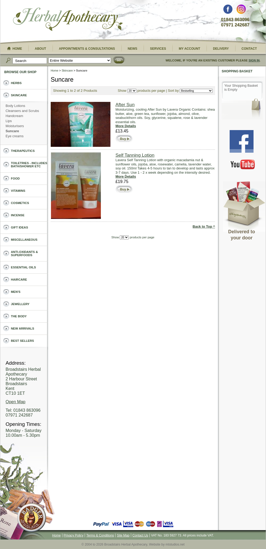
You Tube (243, 164)
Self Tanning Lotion (135, 155)
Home (54, 70)
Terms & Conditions (100, 535)
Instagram (241, 10)
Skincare (67, 70)
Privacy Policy (74, 535)
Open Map (15, 402)
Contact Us (140, 535)
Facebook (228, 10)
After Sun (125, 104)
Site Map (123, 535)
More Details (125, 126)
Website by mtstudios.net (167, 544)
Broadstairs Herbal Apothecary (68, 20)
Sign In (254, 60)
